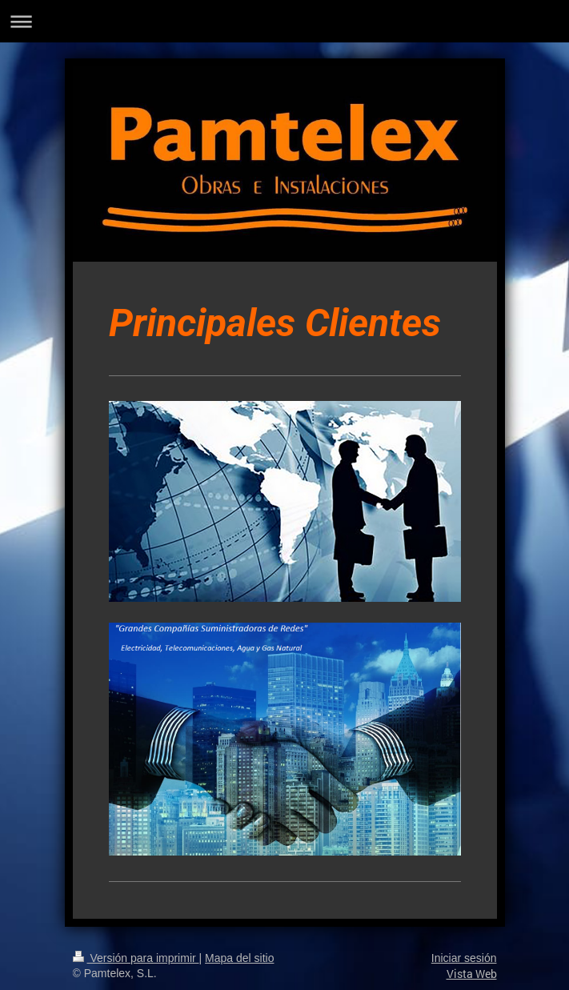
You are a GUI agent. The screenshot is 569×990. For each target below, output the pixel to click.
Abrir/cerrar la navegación (284, 21)
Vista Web (472, 973)
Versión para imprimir (136, 958)
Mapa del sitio (239, 958)
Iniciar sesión (464, 958)
